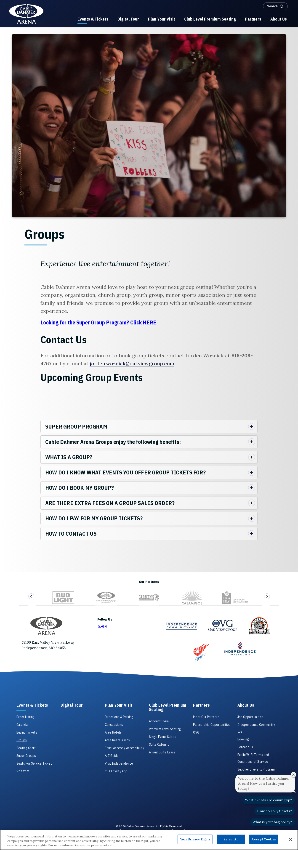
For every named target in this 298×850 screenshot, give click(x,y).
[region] (149, 840)
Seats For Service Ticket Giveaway (34, 766)
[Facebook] (102, 626)
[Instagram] (104, 626)
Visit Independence (119, 763)
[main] (149, 303)
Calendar (22, 725)
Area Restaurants (117, 740)
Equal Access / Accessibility (124, 748)
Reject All (231, 839)
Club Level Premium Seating (167, 707)
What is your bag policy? (272, 822)
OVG (196, 732)
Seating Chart (26, 748)
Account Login (159, 721)
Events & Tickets (32, 705)
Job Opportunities (250, 717)
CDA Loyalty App (116, 771)
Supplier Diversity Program (256, 769)
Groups (21, 740)
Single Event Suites (162, 737)
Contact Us (245, 747)
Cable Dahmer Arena (26, 14)
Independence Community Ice (256, 728)
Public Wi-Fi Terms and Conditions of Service (253, 758)
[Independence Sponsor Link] (240, 648)
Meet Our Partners (206, 717)
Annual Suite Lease (162, 752)
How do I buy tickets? (274, 811)
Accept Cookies (264, 839)
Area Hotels (113, 732)
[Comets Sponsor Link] (201, 653)
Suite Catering (159, 744)
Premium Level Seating (165, 729)
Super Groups (26, 756)
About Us (245, 705)
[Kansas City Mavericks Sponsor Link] (259, 626)
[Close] (291, 839)
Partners (201, 705)
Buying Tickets (26, 732)
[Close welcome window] (293, 774)
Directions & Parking (119, 717)
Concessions (114, 725)
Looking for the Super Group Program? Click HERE (98, 322)
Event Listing (25, 717)
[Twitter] (99, 626)
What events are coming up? (268, 800)
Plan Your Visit (119, 705)
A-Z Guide (112, 756)
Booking (243, 739)
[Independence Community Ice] (181, 625)
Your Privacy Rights (195, 839)
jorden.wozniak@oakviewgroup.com (132, 363)
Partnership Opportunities (211, 725)
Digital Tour (71, 705)
